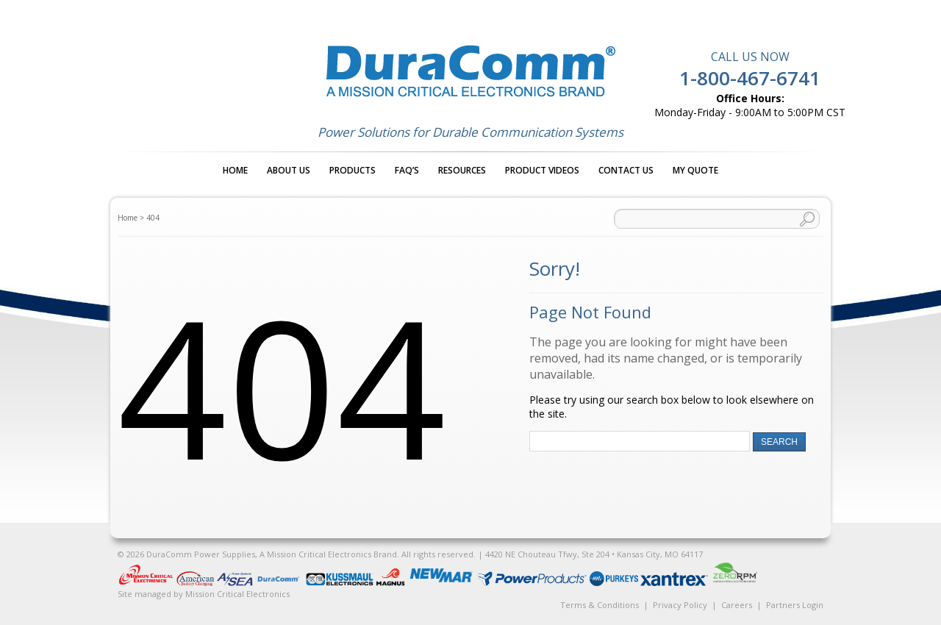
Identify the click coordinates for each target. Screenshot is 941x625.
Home (235, 170)
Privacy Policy (680, 604)
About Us (288, 170)
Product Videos (542, 170)
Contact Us (626, 170)
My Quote (695, 170)
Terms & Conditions (599, 604)
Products (352, 170)
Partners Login (794, 604)
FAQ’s (407, 170)
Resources (462, 170)
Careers (736, 604)
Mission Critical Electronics (237, 593)
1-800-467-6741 (749, 78)
